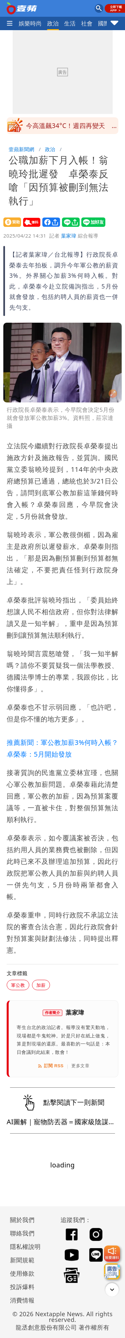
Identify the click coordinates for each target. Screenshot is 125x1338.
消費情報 (22, 1300)
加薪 (41, 985)
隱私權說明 (23, 1247)
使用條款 (22, 1273)
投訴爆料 (22, 1287)
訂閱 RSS (50, 1066)
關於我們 (22, 1220)
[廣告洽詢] (112, 1271)
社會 (87, 23)
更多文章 (80, 1065)
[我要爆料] (112, 1254)
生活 (70, 23)
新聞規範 (22, 1260)
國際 (104, 23)
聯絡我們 (22, 1233)
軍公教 (18, 985)
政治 (53, 23)
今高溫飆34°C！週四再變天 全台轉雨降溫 (72, 127)
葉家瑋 (68, 235)
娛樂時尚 (30, 23)
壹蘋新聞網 (21, 149)
